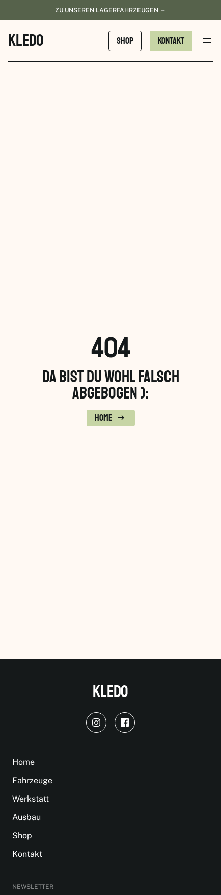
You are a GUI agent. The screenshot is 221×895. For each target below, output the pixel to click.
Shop (22, 835)
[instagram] (96, 722)
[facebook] (125, 722)
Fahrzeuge (32, 780)
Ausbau (26, 817)
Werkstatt (30, 799)
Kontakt (27, 854)
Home (23, 762)
